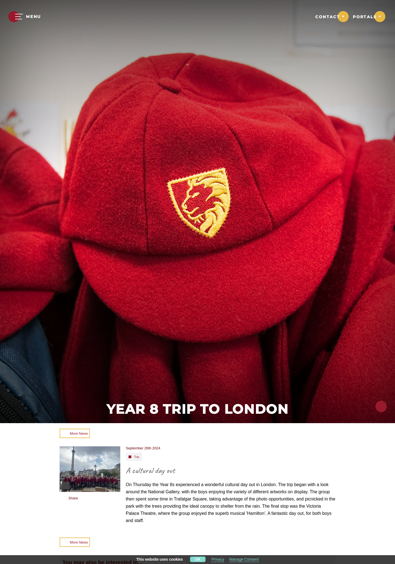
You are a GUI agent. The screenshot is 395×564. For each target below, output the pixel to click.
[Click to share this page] (381, 406)
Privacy (218, 559)
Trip (136, 456)
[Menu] (24, 16)
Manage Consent (244, 559)
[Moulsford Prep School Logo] (197, 17)
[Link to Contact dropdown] (332, 16)
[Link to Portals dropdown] (369, 16)
